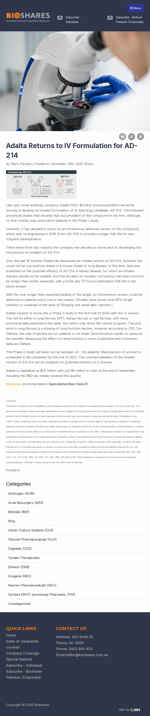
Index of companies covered (22, 644)
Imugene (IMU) (19, 576)
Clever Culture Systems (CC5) (31, 530)
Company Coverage (22, 653)
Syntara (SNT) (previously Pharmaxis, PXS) (41, 594)
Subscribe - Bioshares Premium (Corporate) (24, 674)
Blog (11, 521)
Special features (19, 659)
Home (11, 635)
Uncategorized (19, 604)
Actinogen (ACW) (21, 493)
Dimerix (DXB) (19, 567)
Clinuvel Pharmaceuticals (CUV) (32, 539)
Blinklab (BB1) (18, 512)
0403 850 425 (81, 649)
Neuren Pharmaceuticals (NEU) (32, 585)
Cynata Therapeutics (24, 558)
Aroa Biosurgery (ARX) (26, 503)
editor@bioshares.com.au (87, 655)
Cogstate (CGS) (20, 549)
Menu (135, 8)
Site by (129, 710)
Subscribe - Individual (24, 665)
